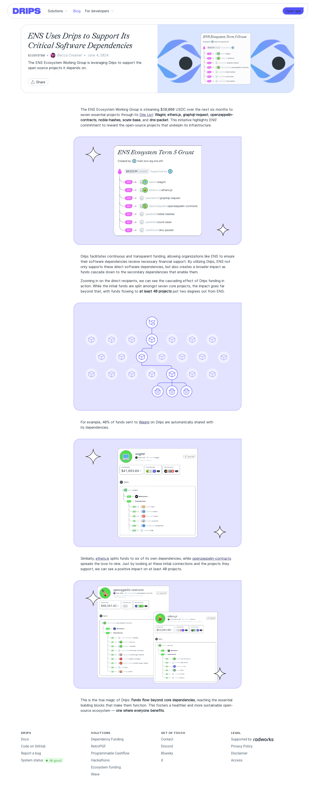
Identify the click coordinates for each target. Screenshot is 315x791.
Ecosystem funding (106, 767)
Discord (167, 746)
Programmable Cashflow (110, 753)
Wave (95, 774)
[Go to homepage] (27, 11)
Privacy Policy (242, 746)
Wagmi (144, 422)
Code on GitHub (33, 746)
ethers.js (102, 558)
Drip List (146, 114)
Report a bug (31, 753)
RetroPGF (98, 746)
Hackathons (100, 760)
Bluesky (167, 753)
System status (42, 760)
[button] (58, 11)
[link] (293, 11)
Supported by (252, 739)
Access (236, 760)
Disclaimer (239, 753)
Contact (167, 739)
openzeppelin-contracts (211, 558)
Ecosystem (36, 55)
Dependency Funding (107, 739)
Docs (25, 739)
